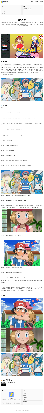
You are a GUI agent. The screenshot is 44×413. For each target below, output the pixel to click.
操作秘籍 (36, 1)
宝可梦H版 (4, 2)
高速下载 (41, 1)
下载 (4, 384)
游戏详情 (31, 1)
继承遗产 (25, 401)
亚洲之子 (25, 393)
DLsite (24, 395)
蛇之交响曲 (25, 397)
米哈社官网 (25, 399)
